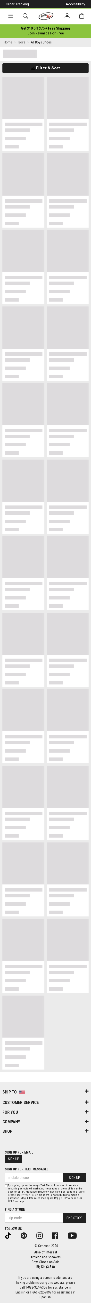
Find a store (15, 1209)
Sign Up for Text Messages (27, 1169)
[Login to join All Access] (45, 28)
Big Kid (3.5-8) (45, 1267)
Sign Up (13, 1159)
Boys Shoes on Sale (45, 1262)
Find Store (74, 1218)
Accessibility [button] (75, 4)
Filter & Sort (45, 67)
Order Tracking (17, 4)
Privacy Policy (29, 1195)
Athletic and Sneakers (46, 1257)
